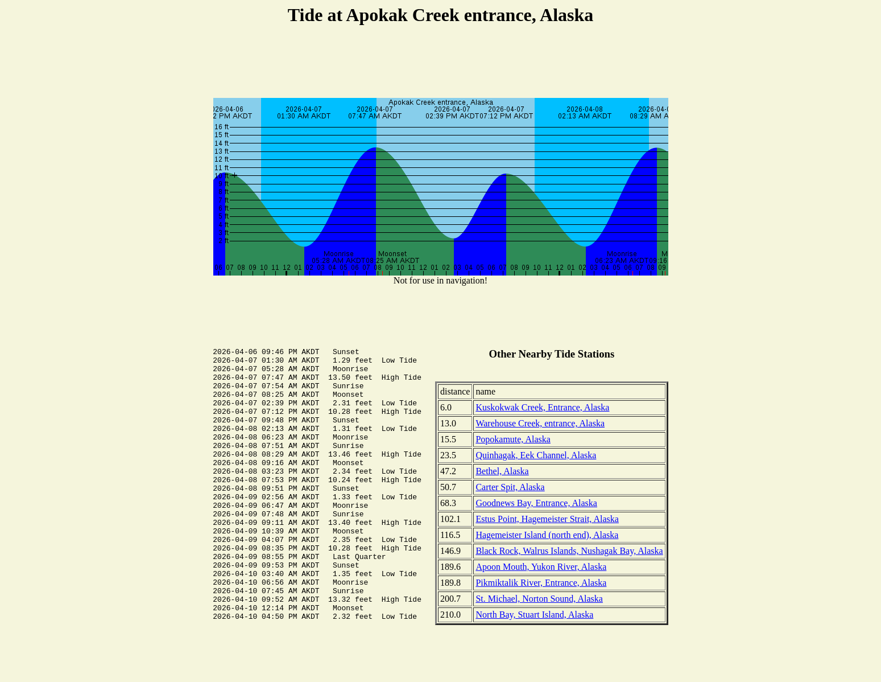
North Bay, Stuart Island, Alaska (534, 614)
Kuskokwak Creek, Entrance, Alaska (542, 407)
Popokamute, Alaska (513, 439)
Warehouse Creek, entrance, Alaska (540, 423)
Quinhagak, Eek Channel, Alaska (535, 455)
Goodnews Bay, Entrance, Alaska (536, 503)
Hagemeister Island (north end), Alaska (546, 535)
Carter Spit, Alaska (509, 487)
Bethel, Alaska (501, 471)
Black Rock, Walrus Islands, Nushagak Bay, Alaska (569, 551)
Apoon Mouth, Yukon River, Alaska (540, 567)
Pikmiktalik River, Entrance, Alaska (540, 582)
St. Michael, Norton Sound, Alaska (539, 598)
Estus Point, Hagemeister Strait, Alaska (547, 519)
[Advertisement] (441, 63)
